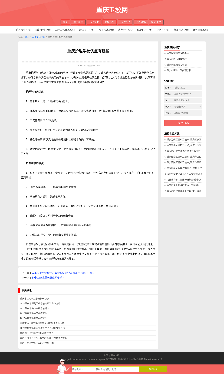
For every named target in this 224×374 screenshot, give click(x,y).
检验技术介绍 (106, 29)
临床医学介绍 (144, 29)
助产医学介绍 (125, 29)
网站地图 (115, 355)
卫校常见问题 (38, 36)
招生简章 (78, 21)
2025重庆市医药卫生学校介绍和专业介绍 (40, 303)
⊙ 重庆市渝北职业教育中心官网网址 (182, 185)
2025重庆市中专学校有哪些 (33, 313)
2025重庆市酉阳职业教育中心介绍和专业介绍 (42, 328)
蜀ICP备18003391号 (153, 359)
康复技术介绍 (181, 29)
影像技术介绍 (86, 29)
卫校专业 (94, 21)
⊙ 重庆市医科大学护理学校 (177, 70)
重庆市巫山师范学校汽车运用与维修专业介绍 (42, 323)
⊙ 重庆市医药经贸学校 (175, 64)
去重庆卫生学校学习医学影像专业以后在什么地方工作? (63, 273)
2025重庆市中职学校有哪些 (33, 318)
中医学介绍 (163, 29)
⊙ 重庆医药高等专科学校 (176, 53)
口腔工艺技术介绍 (65, 29)
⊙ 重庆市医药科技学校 (175, 59)
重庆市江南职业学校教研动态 (34, 298)
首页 (65, 21)
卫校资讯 (141, 21)
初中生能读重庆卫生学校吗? (48, 277)
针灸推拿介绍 (200, 29)
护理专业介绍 (23, 29)
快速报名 (156, 21)
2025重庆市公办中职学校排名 (34, 308)
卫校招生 (109, 21)
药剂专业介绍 (43, 29)
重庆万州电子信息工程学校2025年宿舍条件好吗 (43, 338)
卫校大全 (125, 21)
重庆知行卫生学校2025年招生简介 (37, 333)
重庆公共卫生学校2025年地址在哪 (37, 343)
